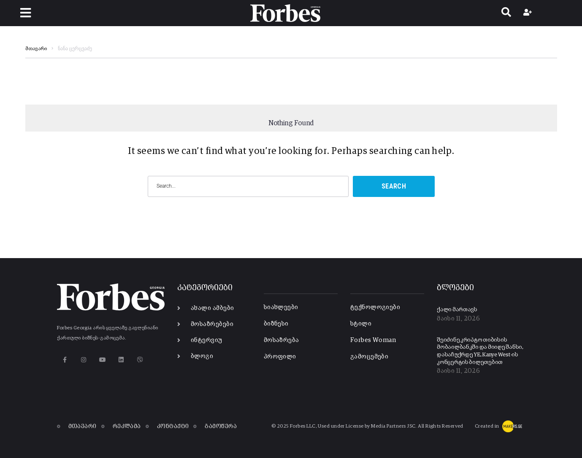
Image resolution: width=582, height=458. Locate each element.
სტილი (360, 324)
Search (394, 186)
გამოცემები (369, 356)
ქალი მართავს (457, 310)
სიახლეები (281, 307)
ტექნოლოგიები (375, 307)
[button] (25, 12)
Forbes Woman (373, 340)
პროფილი (280, 356)
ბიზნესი (276, 324)
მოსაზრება (281, 340)
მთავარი (36, 48)
